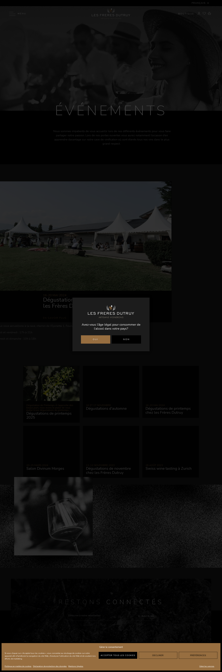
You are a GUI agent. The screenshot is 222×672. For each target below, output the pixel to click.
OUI (95, 339)
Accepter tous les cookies (118, 655)
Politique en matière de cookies (18, 666)
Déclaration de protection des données (50, 666)
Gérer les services (206, 666)
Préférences (198, 655)
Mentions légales (75, 666)
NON (126, 339)
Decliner (158, 655)
